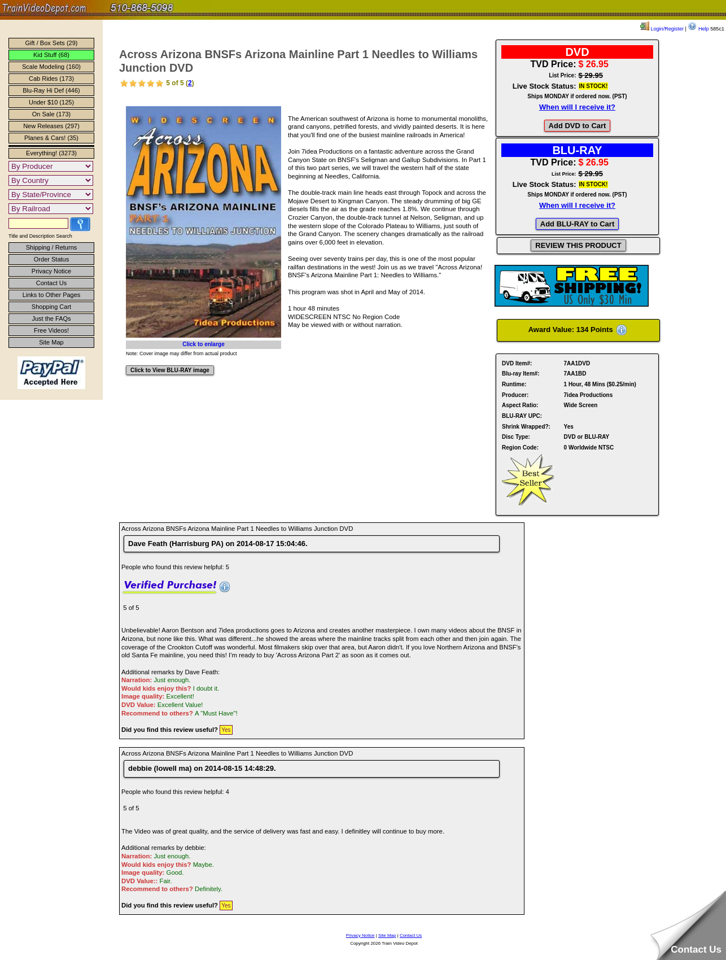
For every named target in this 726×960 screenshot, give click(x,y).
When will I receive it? (577, 107)
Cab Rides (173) (51, 78)
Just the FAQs (51, 318)
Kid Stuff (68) (51, 54)
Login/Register (662, 29)
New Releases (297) (51, 126)
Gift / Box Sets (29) (51, 43)
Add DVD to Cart (577, 125)
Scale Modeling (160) (51, 66)
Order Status (51, 259)
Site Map (51, 342)
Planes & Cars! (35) (51, 137)
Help (698, 29)
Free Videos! (51, 330)
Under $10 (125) (51, 102)
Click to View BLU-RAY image (169, 370)
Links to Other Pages (52, 294)
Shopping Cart (51, 306)
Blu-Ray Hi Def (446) (51, 90)
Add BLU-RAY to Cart (577, 224)
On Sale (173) (51, 114)
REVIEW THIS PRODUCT (578, 245)
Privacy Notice (51, 271)
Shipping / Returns (51, 247)
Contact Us (51, 283)
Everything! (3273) (51, 153)
